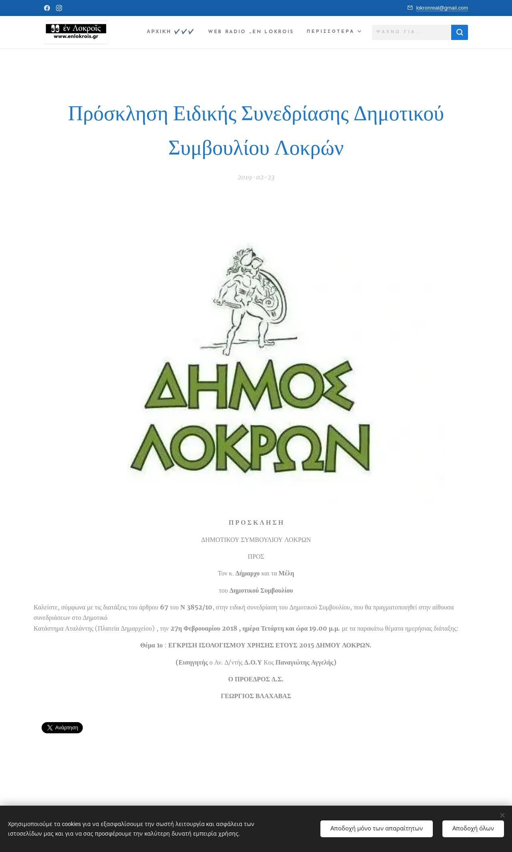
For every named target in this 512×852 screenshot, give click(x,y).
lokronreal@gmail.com (442, 8)
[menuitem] (166, 32)
